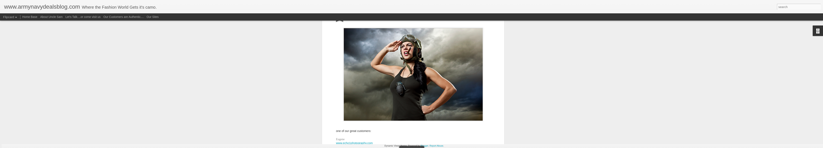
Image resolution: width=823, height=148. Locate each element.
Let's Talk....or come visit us (82, 16)
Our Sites (153, 16)
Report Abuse (436, 146)
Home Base (29, 16)
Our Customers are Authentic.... (123, 16)
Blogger (424, 146)
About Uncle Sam (51, 16)
